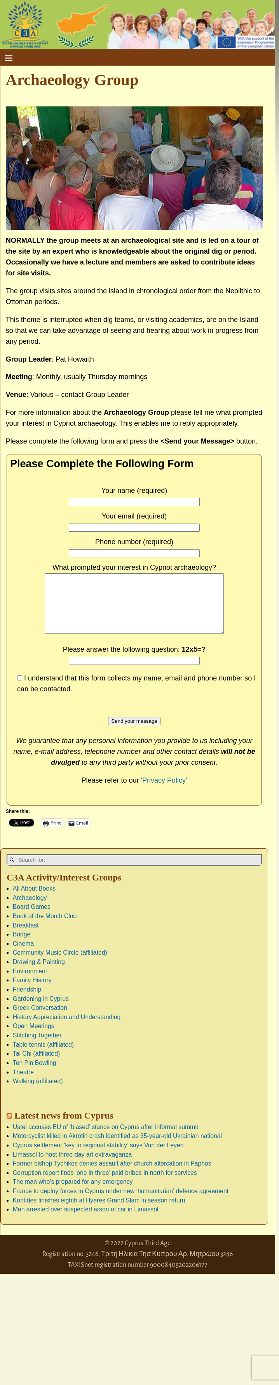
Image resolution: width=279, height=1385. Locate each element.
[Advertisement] (58, 1334)
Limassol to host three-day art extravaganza (72, 1166)
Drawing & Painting (39, 973)
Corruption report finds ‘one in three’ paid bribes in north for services (105, 1184)
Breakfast (26, 937)
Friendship (27, 1001)
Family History (32, 991)
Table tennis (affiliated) (43, 1056)
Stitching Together (37, 1047)
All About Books (34, 900)
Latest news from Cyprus (63, 1127)
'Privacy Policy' (164, 792)
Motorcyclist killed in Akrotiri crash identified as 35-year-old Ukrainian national (117, 1147)
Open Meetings (33, 1037)
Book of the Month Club (45, 927)
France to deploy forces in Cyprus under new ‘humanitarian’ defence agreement (120, 1202)
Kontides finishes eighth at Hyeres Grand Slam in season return (99, 1212)
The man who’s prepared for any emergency (73, 1193)
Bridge (22, 946)
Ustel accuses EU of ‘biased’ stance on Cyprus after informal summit (105, 1138)
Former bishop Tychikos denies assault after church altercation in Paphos (112, 1175)
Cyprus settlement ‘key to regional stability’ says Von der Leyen (98, 1157)
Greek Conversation (40, 1019)
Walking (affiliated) (38, 1092)
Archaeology (30, 909)
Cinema (23, 955)
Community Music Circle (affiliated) (60, 964)
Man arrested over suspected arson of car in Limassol (86, 1221)
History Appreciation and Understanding (67, 1028)
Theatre (23, 1084)
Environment (30, 983)
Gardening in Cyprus (41, 1010)
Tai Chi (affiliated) (36, 1065)
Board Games (32, 918)
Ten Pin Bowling (34, 1074)
